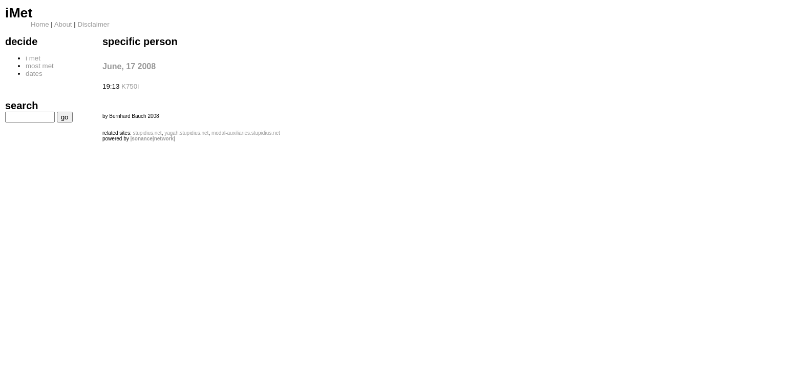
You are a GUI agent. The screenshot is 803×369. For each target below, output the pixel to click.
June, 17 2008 (129, 66)
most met (40, 66)
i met (33, 58)
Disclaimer (93, 24)
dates (34, 73)
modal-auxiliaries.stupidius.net (246, 133)
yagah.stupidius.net (186, 133)
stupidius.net (147, 133)
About (63, 24)
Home (40, 24)
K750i (130, 86)
